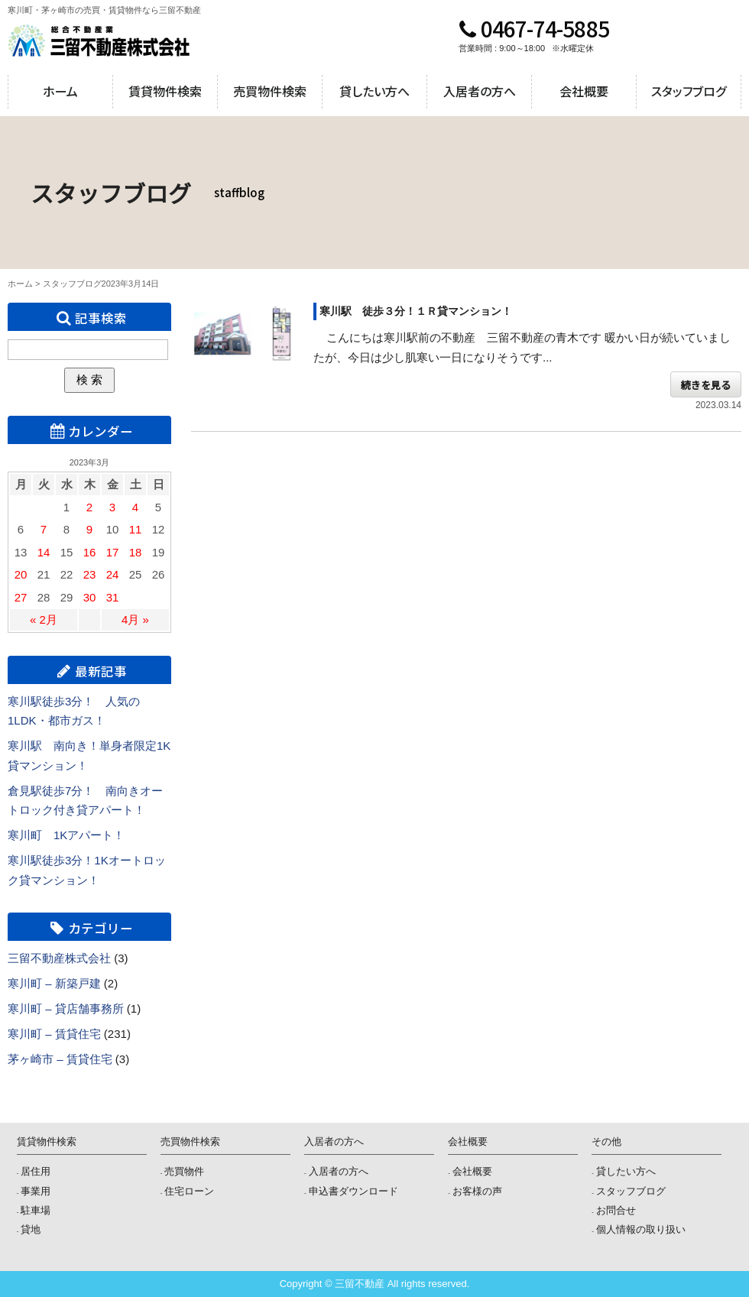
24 (112, 574)
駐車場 (35, 1210)
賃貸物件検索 (165, 91)
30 (89, 597)
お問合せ (616, 1210)
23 (89, 574)
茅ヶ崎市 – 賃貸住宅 (60, 1058)
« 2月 (43, 619)
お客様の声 (477, 1191)
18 (135, 552)
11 (135, 529)
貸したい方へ (374, 91)
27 (21, 597)
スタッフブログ (688, 91)
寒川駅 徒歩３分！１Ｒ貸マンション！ (415, 311)
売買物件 (184, 1171)
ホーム (60, 91)
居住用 (35, 1171)
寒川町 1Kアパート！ (66, 834)
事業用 (35, 1191)
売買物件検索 (269, 91)
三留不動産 (99, 40)
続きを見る (706, 384)
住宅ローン (189, 1191)
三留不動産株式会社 (59, 958)
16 (89, 552)
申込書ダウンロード (353, 1191)
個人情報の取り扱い (641, 1229)
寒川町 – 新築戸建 (54, 983)
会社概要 (583, 91)
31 (112, 597)
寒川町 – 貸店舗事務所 (66, 1008)
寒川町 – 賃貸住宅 (54, 1033)
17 (112, 552)
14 (43, 552)
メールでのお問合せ (702, 40)
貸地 (31, 1229)
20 (21, 574)
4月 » (135, 619)
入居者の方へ (479, 91)
